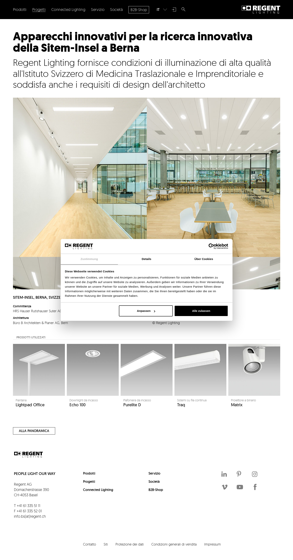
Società (154, 481)
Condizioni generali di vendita (174, 544)
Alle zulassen (201, 310)
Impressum (212, 544)
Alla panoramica (34, 431)
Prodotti (89, 473)
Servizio (154, 473)
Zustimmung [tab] (89, 259)
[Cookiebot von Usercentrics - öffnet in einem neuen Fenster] (211, 246)
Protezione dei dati (129, 544)
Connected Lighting (98, 490)
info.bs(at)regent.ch (30, 516)
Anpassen (146, 310)
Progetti (89, 481)
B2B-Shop (156, 490)
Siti (106, 544)
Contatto (89, 544)
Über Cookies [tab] (204, 259)
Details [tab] (146, 259)
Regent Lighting (261, 9)
